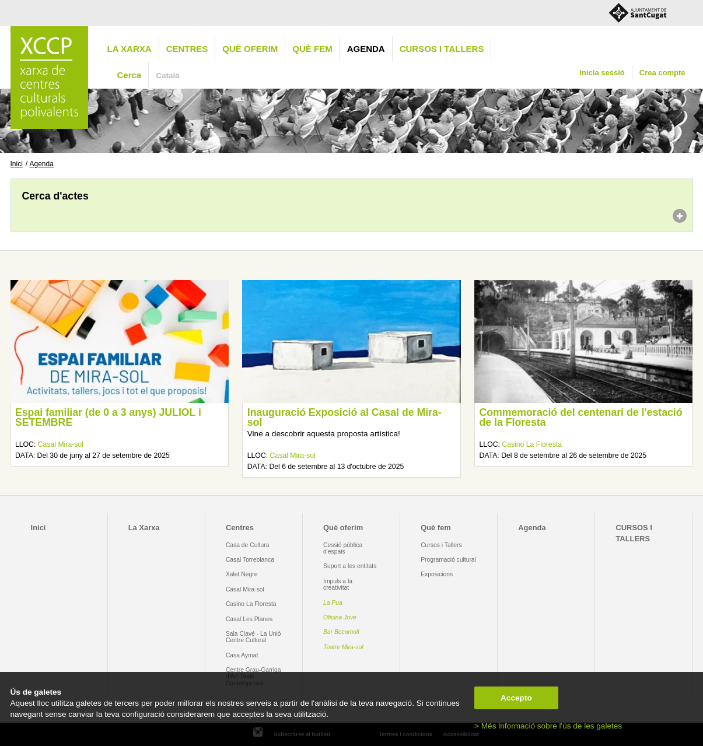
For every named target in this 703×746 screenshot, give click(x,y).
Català (168, 75)
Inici (17, 164)
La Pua (332, 603)
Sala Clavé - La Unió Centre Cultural (253, 637)
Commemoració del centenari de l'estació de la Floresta (581, 418)
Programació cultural (448, 559)
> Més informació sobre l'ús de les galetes (548, 726)
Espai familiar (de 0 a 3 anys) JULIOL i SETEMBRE (108, 418)
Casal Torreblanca (250, 559)
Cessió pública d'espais (342, 548)
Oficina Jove (339, 617)
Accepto (516, 698)
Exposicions (437, 574)
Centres (187, 49)
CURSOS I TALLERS (442, 49)
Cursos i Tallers (441, 545)
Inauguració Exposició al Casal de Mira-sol (344, 418)
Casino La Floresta (532, 444)
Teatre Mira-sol (343, 647)
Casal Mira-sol (60, 444)
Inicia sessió (601, 72)
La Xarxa (129, 49)
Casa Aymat (242, 655)
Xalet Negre (242, 574)
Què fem (312, 49)
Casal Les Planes (249, 619)
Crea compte (662, 72)
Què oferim (250, 49)
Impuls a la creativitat (337, 584)
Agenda (366, 49)
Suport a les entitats (349, 566)
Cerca (129, 75)
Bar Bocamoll (341, 632)
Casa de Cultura (248, 545)
